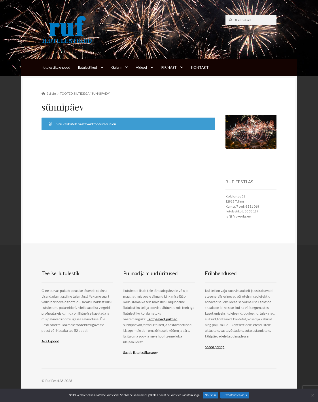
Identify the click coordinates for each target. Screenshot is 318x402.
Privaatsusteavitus (235, 395)
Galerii (116, 67)
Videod (141, 67)
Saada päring (214, 347)
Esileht (51, 93)
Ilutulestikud (87, 67)
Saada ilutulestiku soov (140, 352)
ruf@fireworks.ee (238, 216)
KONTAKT (200, 67)
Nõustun (210, 395)
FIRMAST (169, 67)
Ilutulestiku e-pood (56, 67)
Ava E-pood (50, 341)
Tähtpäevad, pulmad (162, 319)
